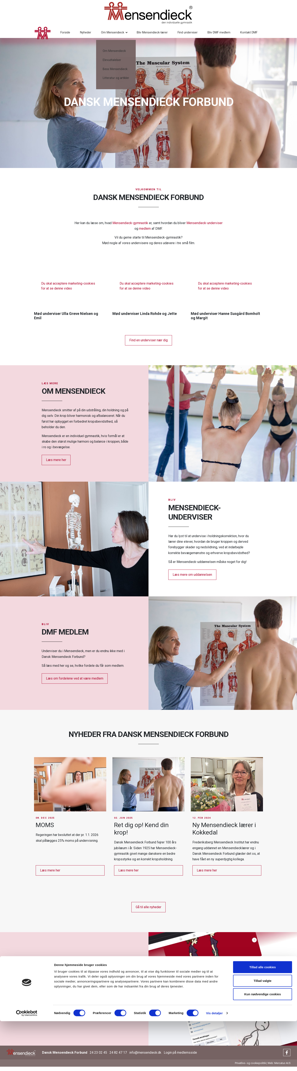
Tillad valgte (262, 1030)
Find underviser (177, 35)
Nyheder (75, 35)
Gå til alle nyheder (148, 911)
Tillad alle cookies (262, 1017)
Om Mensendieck (102, 35)
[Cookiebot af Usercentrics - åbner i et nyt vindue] (27, 1063)
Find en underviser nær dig (148, 344)
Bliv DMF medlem (208, 35)
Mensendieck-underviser (204, 227)
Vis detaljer (214, 1063)
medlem (145, 233)
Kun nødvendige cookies (262, 1044)
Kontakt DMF (238, 35)
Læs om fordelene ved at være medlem (74, 683)
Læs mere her (56, 464)
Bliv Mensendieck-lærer (141, 35)
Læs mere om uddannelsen (192, 579)
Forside (55, 35)
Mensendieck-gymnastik (130, 227)
